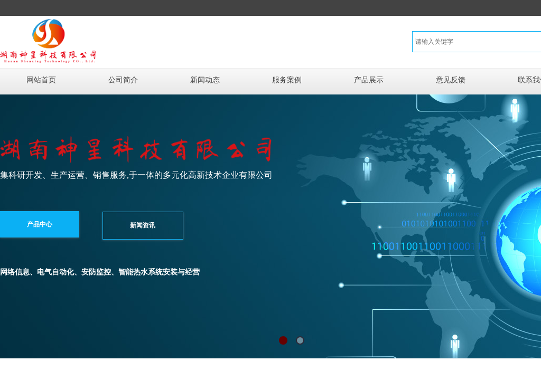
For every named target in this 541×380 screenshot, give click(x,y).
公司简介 (123, 80)
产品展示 (369, 80)
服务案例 (287, 80)
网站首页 (41, 80)
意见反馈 (450, 80)
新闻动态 (205, 80)
